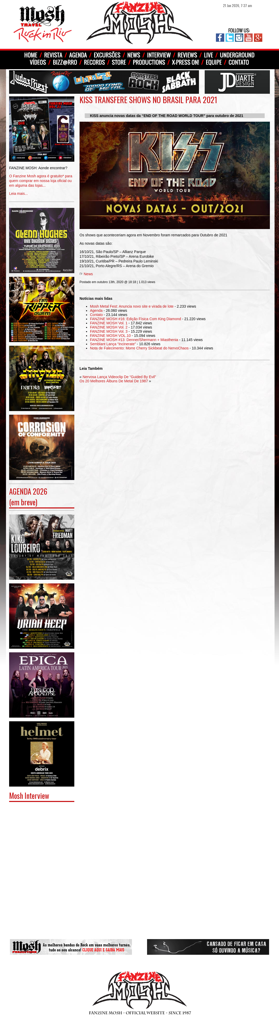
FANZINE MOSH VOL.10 (110, 335)
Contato (96, 315)
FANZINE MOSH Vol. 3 (109, 331)
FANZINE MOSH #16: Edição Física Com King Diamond (135, 319)
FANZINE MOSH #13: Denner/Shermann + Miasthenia (134, 340)
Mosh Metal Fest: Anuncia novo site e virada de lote (132, 306)
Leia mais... (41, 177)
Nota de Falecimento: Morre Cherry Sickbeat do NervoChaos (139, 348)
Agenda (96, 310)
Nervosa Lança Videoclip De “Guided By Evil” (119, 377)
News (88, 274)
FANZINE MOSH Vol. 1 (109, 323)
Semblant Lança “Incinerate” (113, 344)
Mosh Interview (29, 795)
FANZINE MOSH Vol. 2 (109, 327)
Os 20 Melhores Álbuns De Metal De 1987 (114, 381)
